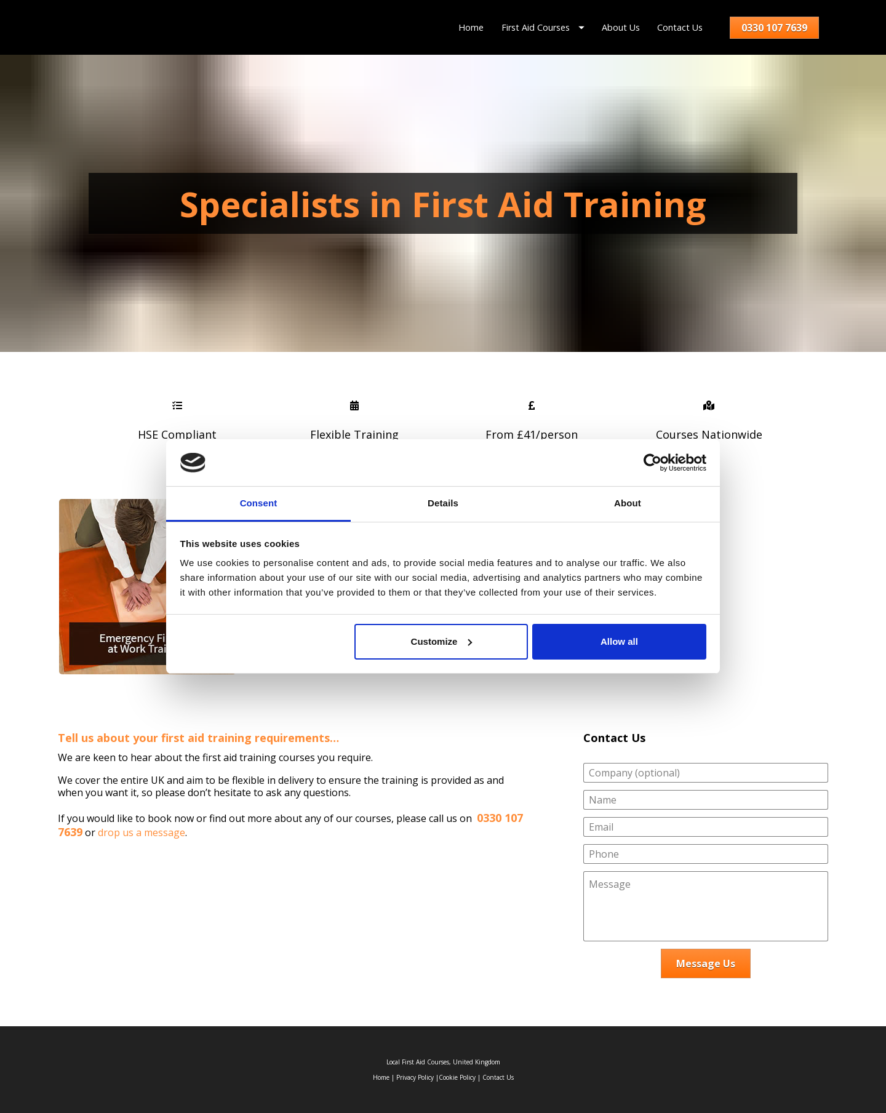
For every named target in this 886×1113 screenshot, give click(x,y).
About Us (621, 27)
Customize (442, 641)
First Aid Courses (543, 27)
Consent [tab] (258, 503)
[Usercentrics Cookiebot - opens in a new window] (652, 462)
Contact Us (680, 27)
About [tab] (627, 503)
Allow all (619, 641)
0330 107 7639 (774, 27)
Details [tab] (443, 503)
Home (471, 27)
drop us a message (141, 832)
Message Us (705, 963)
